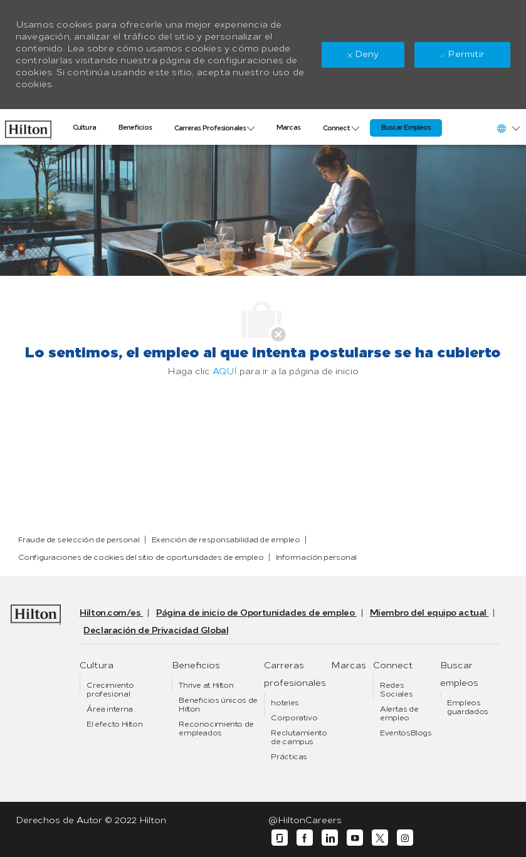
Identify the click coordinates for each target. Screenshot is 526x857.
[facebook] (304, 838)
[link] (28, 127)
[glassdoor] (279, 838)
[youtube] (354, 838)
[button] (508, 128)
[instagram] (405, 838)
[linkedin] (329, 838)
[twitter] (380, 838)
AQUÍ (225, 371)
